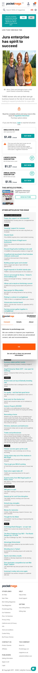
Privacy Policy (6, 619)
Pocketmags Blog (7, 609)
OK (19, 347)
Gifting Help (22, 611)
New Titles (5, 598)
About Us (21, 645)
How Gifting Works (24, 607)
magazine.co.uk (23, 652)
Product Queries (6, 645)
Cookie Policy (6, 633)
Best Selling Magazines (8, 602)
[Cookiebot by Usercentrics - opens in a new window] (27, 316)
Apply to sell (5, 662)
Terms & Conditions (7, 630)
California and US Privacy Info (9, 624)
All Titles (4, 594)
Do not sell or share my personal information (19, 354)
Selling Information (7, 658)
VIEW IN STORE (25, 197)
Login (19, 123)
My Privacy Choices (7, 637)
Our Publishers (6, 612)
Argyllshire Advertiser (21, 116)
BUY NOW (27, 136)
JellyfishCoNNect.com (25, 656)
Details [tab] (19, 322)
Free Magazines (6, 605)
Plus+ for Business (7, 616)
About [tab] (31, 322)
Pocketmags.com (24, 649)
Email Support (23, 598)
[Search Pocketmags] (4, 10)
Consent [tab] (7, 322)
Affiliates (4, 649)
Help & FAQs (22, 594)
